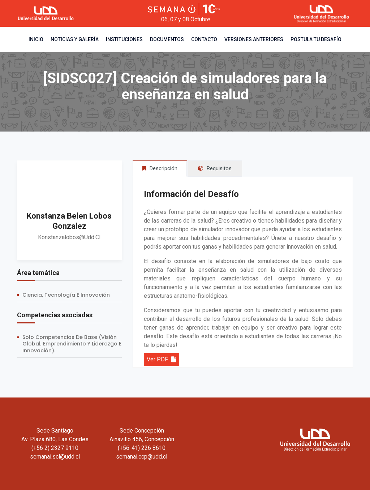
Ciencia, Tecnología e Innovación (66, 295)
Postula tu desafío (316, 39)
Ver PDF (161, 359)
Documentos (167, 39)
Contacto (204, 39)
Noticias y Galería (75, 39)
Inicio (36, 39)
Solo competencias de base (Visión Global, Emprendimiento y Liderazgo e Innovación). (71, 344)
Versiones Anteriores (253, 39)
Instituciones (124, 39)
